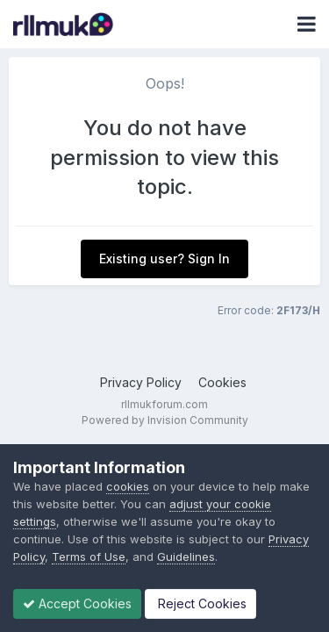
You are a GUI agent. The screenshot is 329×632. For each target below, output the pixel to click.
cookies (127, 486)
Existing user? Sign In (164, 258)
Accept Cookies (77, 603)
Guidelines (186, 556)
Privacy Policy (141, 382)
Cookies (222, 382)
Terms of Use (88, 556)
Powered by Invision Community (165, 420)
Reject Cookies (200, 603)
